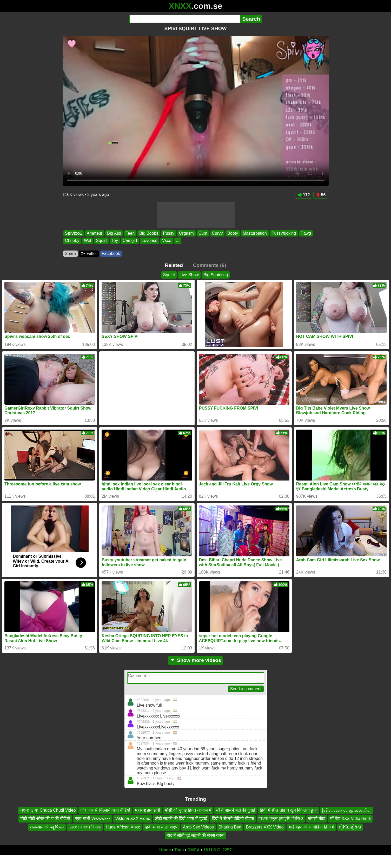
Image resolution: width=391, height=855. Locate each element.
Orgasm (186, 233)
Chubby (72, 241)
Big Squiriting (215, 275)
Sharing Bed (229, 827)
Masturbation (255, 233)
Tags (179, 850)
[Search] (185, 19)
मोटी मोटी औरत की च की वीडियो (45, 818)
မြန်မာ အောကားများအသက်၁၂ (347, 810)
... (177, 241)
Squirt (101, 241)
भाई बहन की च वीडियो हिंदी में (311, 827)
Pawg (306, 233)
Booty (232, 233)
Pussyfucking (283, 233)
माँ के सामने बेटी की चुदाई (235, 810)
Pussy (168, 233)
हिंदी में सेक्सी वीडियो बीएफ (233, 818)
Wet (87, 241)
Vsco (166, 241)
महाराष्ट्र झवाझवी (147, 810)
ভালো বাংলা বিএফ (85, 827)
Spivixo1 (73, 233)
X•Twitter (89, 253)
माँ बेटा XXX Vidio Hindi (350, 818)
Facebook (111, 253)
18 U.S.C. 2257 (217, 850)
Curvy (217, 233)
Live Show (189, 275)
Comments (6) (209, 265)
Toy (114, 241)
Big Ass (114, 233)
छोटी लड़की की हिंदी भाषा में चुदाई (181, 818)
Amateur (94, 233)
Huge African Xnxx (123, 827)
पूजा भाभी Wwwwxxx (93, 818)
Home (165, 850)
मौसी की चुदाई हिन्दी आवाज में (188, 810)
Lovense (149, 241)
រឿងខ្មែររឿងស (350, 827)
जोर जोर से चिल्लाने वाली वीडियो (105, 810)
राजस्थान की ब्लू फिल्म (47, 827)
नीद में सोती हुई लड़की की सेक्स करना (195, 835)
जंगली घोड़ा (316, 818)
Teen (130, 233)
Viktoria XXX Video (132, 818)
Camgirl (130, 241)
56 (321, 195)
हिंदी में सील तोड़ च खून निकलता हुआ (288, 810)
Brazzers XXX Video (265, 827)
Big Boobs (148, 233)
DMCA (193, 850)
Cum (202, 233)
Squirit (169, 275)
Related (174, 265)
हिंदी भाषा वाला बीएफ (161, 827)
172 (303, 195)
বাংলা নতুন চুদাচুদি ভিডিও (281, 818)
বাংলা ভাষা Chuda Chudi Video (47, 810)
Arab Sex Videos (198, 827)
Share (70, 253)
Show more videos (195, 660)
